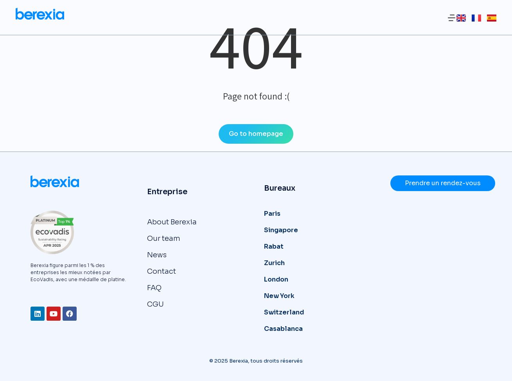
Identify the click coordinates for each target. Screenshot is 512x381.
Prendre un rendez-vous (443, 183)
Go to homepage (256, 134)
